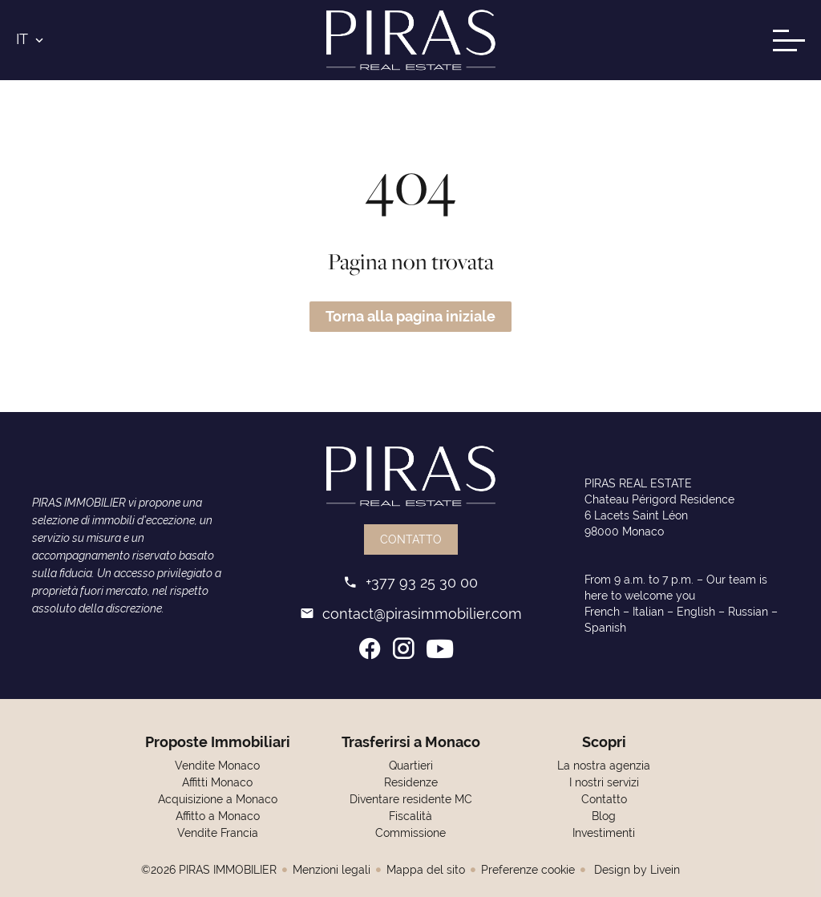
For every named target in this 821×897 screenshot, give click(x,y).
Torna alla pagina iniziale (410, 316)
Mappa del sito (425, 869)
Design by (635, 869)
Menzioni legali (331, 869)
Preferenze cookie (528, 869)
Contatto (411, 539)
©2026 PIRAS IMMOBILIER (209, 869)
